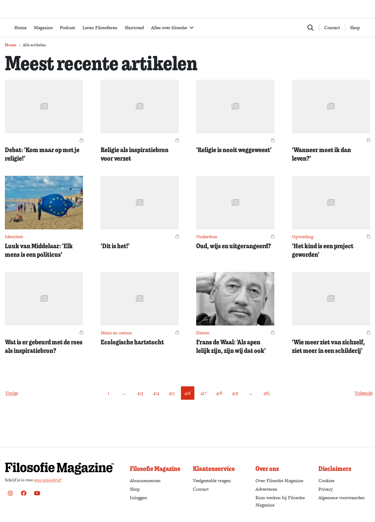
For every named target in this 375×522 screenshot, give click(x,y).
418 (219, 411)
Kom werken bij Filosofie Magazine (280, 501)
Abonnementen (145, 480)
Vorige (11, 411)
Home (10, 63)
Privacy (325, 489)
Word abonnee (322, 25)
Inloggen (138, 497)
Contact (332, 45)
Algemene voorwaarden (341, 497)
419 (235, 411)
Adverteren (266, 489)
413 (140, 411)
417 (203, 411)
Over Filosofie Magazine (279, 480)
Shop (355, 45)
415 (172, 411)
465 (266, 411)
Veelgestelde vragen (212, 480)
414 (156, 411)
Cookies (326, 480)
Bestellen (294, 25)
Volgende (363, 411)
